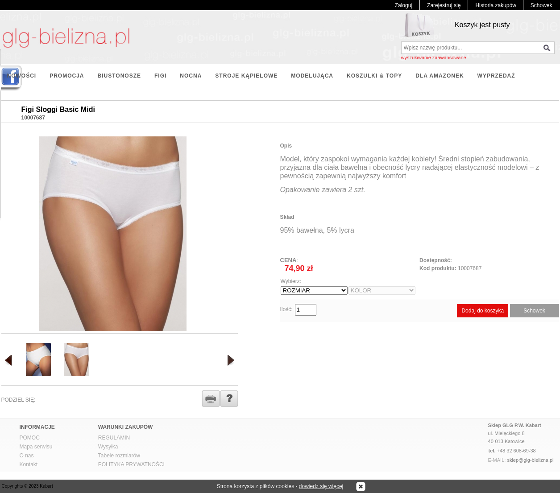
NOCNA (191, 76)
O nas (27, 455)
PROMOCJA (67, 76)
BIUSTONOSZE (119, 76)
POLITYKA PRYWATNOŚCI (131, 464)
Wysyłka (108, 447)
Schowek (541, 5)
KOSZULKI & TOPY (374, 76)
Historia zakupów (495, 5)
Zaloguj (403, 5)
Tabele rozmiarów (119, 455)
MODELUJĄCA (312, 76)
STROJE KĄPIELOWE (246, 76)
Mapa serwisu (36, 447)
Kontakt (29, 464)
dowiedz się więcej (321, 486)
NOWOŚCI (22, 76)
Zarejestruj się (443, 5)
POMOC (30, 438)
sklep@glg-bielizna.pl (530, 460)
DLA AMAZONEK (439, 76)
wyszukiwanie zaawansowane (433, 57)
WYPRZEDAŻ (496, 76)
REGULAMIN (114, 438)
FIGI (160, 76)
